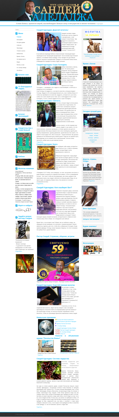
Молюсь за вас (20, 64)
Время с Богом (20, 56)
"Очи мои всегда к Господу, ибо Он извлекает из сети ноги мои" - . (93, 56)
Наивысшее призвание (46, 317)
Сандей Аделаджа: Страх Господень (52, 65)
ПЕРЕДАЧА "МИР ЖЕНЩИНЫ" (91, 219)
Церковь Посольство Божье (64, 323)
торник (96, 133)
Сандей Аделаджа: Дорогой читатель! (52, 30)
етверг (96, 135)
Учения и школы (21, 51)
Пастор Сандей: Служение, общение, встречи (55, 236)
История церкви (21, 42)
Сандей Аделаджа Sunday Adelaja (65, 328)
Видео (18, 62)
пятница (90, 137)
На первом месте (21, 59)
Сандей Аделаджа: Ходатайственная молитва (56, 285)
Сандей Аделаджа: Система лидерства (53, 359)
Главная (19, 37)
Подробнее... (40, 142)
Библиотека (20, 53)
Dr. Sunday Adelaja (61, 326)
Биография (19, 39)
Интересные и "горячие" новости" (69, 353)
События (19, 45)
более (62, 392)
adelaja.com (60, 333)
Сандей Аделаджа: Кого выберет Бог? (54, 187)
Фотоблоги (19, 70)
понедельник (89, 133)
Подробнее (88, 105)
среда (91, 135)
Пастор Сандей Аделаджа (65, 330)
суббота (96, 137)
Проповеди (19, 48)
